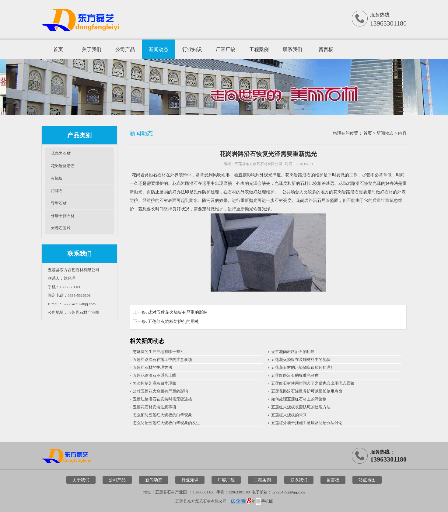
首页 (58, 49)
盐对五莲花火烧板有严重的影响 (178, 312)
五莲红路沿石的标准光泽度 (295, 375)
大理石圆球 (61, 228)
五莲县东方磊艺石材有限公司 (258, 164)
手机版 (267, 501)
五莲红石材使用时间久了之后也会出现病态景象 (312, 383)
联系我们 (292, 49)
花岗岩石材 (61, 153)
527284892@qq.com (288, 492)
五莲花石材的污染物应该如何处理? (301, 367)
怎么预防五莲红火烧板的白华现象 (162, 415)
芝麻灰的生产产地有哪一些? (157, 351)
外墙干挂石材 (63, 215)
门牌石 (57, 191)
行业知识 (192, 49)
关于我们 (91, 49)
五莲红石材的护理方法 (152, 367)
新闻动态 (158, 49)
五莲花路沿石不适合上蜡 (154, 375)
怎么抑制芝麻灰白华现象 (154, 383)
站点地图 (367, 480)
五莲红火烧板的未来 (289, 415)
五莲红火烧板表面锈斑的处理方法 (301, 407)
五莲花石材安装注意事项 (154, 407)
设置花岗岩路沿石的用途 (293, 351)
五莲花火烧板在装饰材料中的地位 (301, 359)
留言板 (326, 49)
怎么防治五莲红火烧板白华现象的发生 (166, 422)
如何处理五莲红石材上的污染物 (299, 399)
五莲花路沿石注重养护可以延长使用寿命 (306, 391)
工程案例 (259, 49)
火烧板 (57, 178)
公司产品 (125, 49)
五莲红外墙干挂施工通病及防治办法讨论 (306, 422)
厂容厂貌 (225, 49)
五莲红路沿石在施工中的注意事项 (162, 359)
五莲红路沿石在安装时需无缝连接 (162, 399)
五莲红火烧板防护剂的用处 (173, 321)
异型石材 (59, 203)
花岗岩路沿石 (63, 166)
